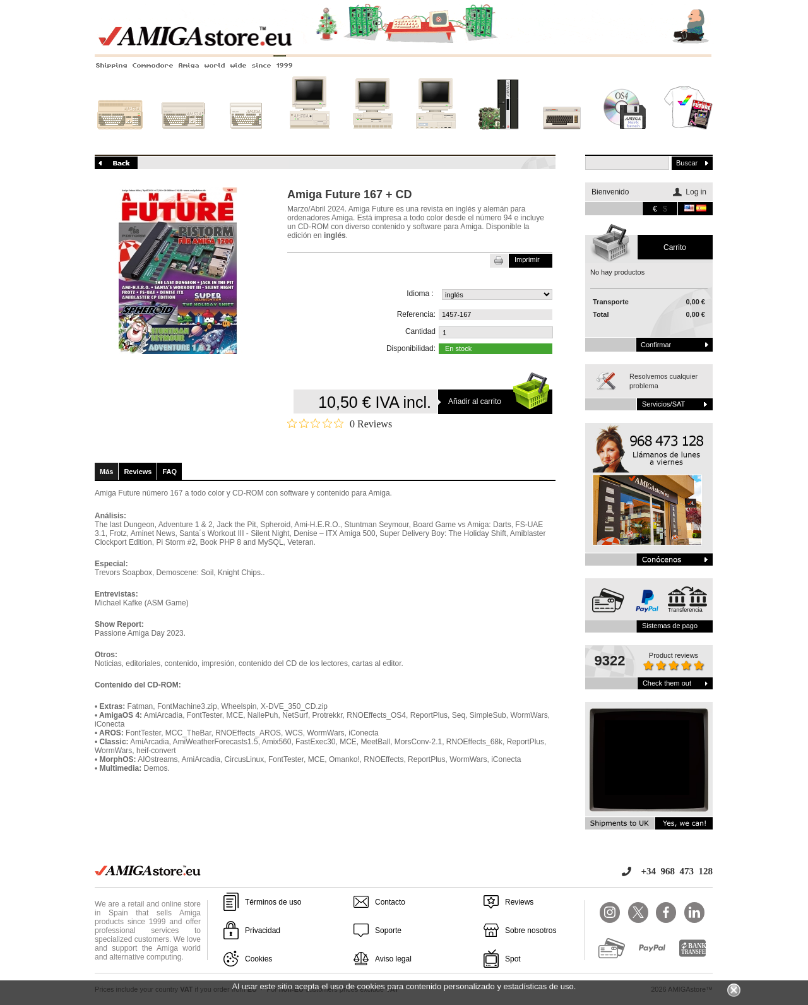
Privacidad (262, 930)
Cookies (258, 958)
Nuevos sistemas (498, 137)
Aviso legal (393, 958)
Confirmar (656, 344)
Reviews (138, 471)
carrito (674, 247)
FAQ (169, 471)
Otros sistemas (562, 137)
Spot (513, 958)
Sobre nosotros (530, 930)
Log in (696, 191)
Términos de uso (273, 902)
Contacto (390, 902)
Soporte (388, 930)
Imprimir (527, 259)
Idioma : (420, 293)
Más (106, 471)
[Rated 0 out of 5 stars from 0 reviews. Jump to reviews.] (339, 423)
